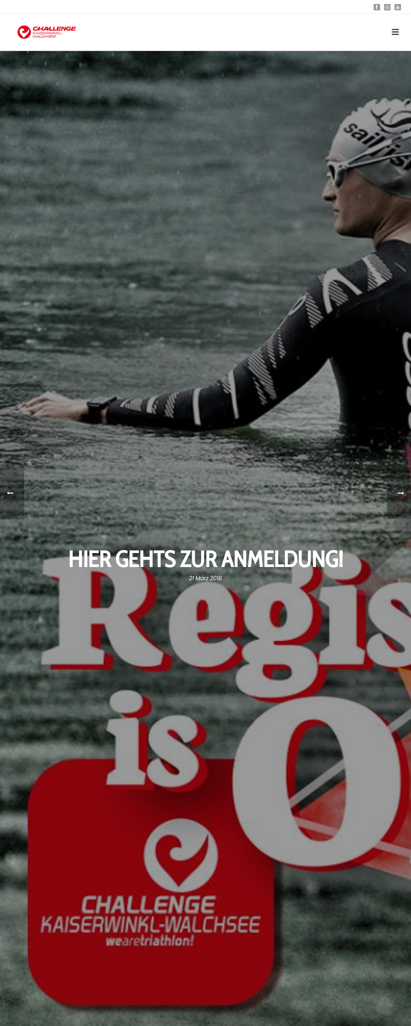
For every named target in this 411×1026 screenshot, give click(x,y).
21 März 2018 (205, 578)
